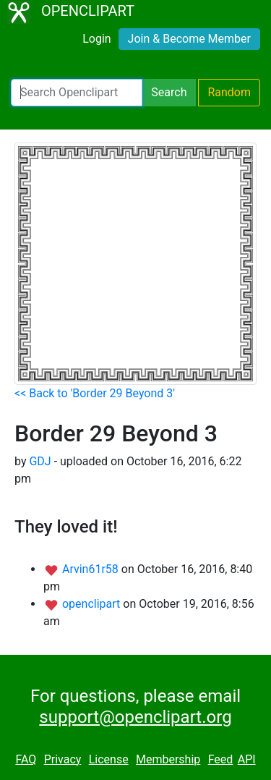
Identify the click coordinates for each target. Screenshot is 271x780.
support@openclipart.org (135, 717)
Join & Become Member (189, 39)
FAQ (25, 759)
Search (168, 92)
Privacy (63, 759)
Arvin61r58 (91, 569)
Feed (220, 759)
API (247, 759)
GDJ (40, 461)
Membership (168, 759)
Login (96, 39)
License (109, 759)
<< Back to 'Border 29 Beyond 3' (94, 393)
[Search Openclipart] (76, 92)
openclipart (92, 604)
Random (229, 92)
